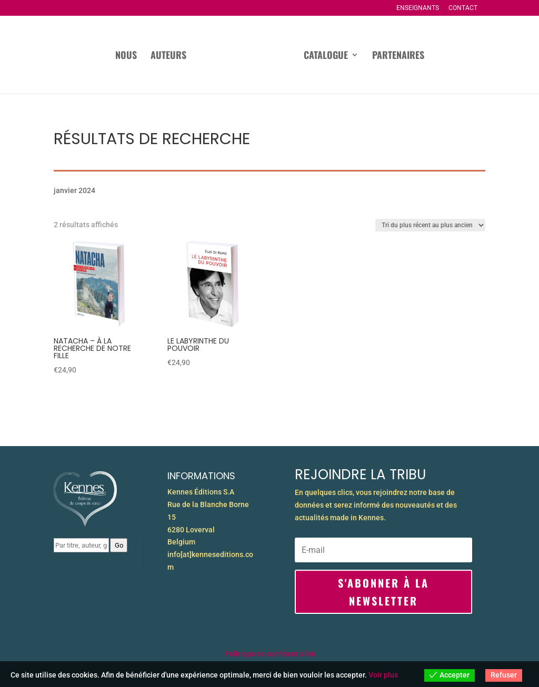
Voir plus (383, 675)
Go (119, 545)
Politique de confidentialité (269, 654)
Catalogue (352, 56)
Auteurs (141, 56)
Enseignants (417, 8)
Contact (462, 8)
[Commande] (430, 225)
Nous (99, 56)
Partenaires (424, 56)
